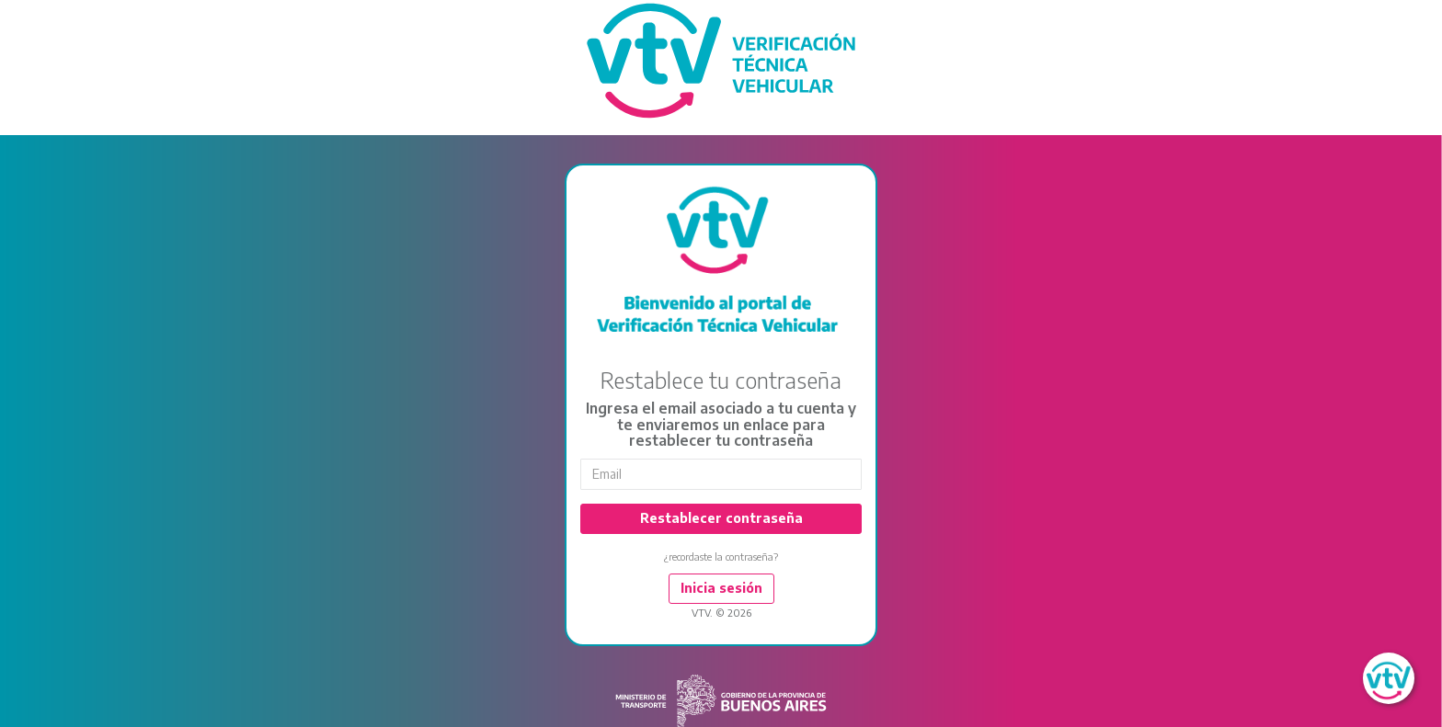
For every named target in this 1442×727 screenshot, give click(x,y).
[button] (1388, 678)
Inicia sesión (721, 588)
